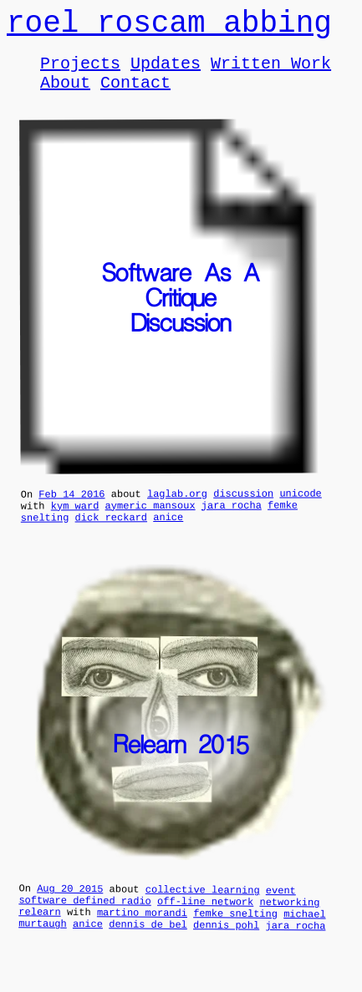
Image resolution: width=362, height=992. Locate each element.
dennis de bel (148, 954)
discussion (243, 508)
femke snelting (235, 941)
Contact (135, 95)
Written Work (271, 72)
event (281, 912)
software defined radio (84, 925)
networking (289, 926)
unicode (300, 508)
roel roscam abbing (169, 27)
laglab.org (177, 508)
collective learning (202, 911)
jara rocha (231, 522)
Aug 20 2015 (70, 911)
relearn (39, 939)
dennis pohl (226, 955)
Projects (80, 72)
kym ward (75, 523)
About (65, 95)
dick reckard (111, 537)
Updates (165, 72)
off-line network (205, 926)
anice (168, 536)
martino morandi (142, 940)
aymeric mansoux (150, 522)
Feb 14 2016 (71, 509)
